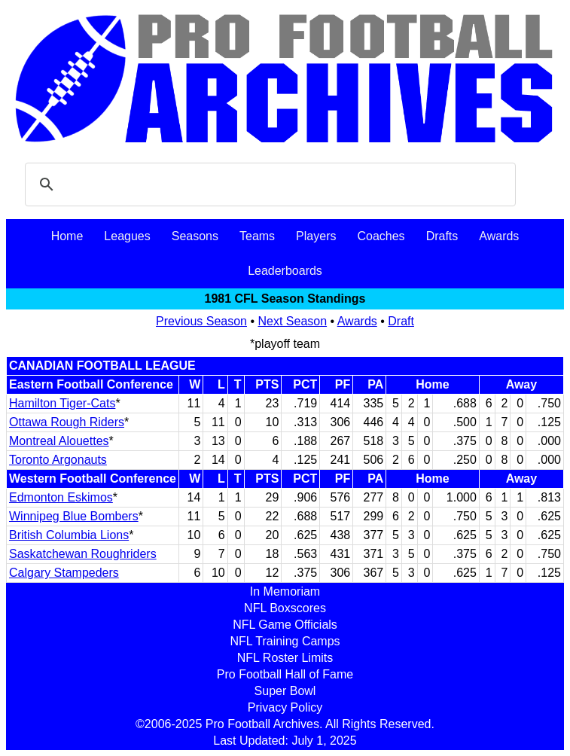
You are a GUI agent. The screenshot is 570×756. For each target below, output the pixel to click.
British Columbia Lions (69, 535)
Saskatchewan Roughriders (83, 553)
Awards (499, 236)
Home (67, 236)
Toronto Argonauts (58, 459)
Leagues (127, 236)
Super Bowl (285, 690)
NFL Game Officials (285, 624)
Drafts (442, 236)
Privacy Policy (285, 707)
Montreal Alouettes (59, 440)
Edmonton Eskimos (61, 497)
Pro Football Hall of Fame (285, 674)
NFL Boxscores (285, 608)
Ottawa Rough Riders (66, 422)
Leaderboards (285, 270)
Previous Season (201, 321)
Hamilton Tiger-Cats (62, 403)
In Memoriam (285, 591)
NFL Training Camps (285, 641)
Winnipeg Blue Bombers (74, 516)
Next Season (293, 321)
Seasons (195, 236)
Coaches (380, 236)
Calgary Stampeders (64, 572)
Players (316, 236)
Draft (401, 321)
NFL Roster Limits (285, 657)
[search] (268, 184)
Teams (257, 236)
